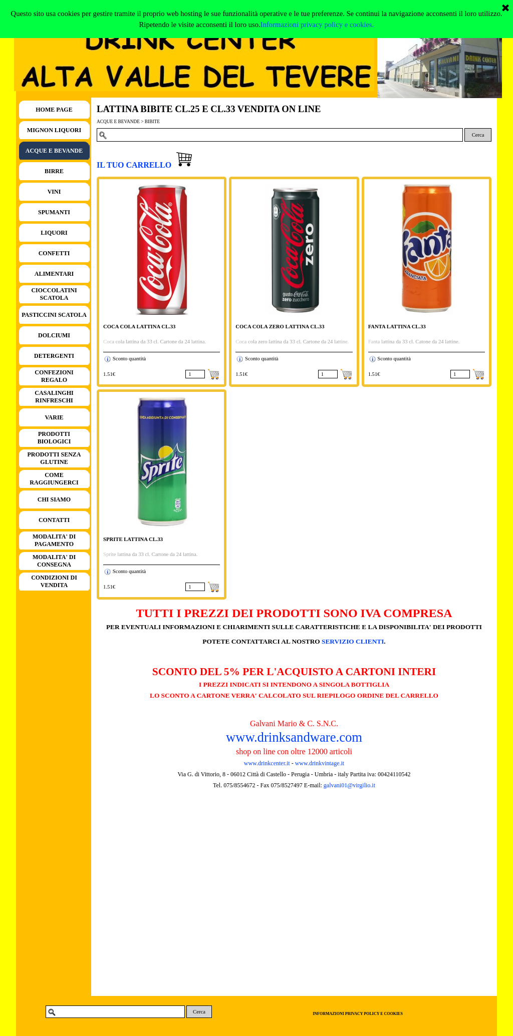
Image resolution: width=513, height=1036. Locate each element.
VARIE (54, 417)
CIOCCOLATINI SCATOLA (54, 294)
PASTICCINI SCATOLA (54, 314)
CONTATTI (54, 520)
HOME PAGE (54, 109)
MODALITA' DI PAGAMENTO (54, 540)
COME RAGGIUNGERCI (54, 478)
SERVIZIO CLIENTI (353, 641)
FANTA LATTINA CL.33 (397, 326)
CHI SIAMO (54, 499)
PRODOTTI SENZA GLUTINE (54, 458)
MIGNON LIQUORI (54, 130)
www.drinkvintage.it (319, 763)
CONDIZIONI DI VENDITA (54, 581)
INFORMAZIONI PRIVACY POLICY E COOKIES (358, 1013)
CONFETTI (54, 253)
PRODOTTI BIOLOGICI (54, 437)
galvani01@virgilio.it (349, 785)
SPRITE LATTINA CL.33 (133, 539)
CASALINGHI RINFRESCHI (54, 396)
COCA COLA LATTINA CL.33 (139, 326)
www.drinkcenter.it (267, 763)
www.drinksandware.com (294, 737)
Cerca (478, 135)
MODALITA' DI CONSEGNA (54, 561)
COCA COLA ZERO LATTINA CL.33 (279, 326)
